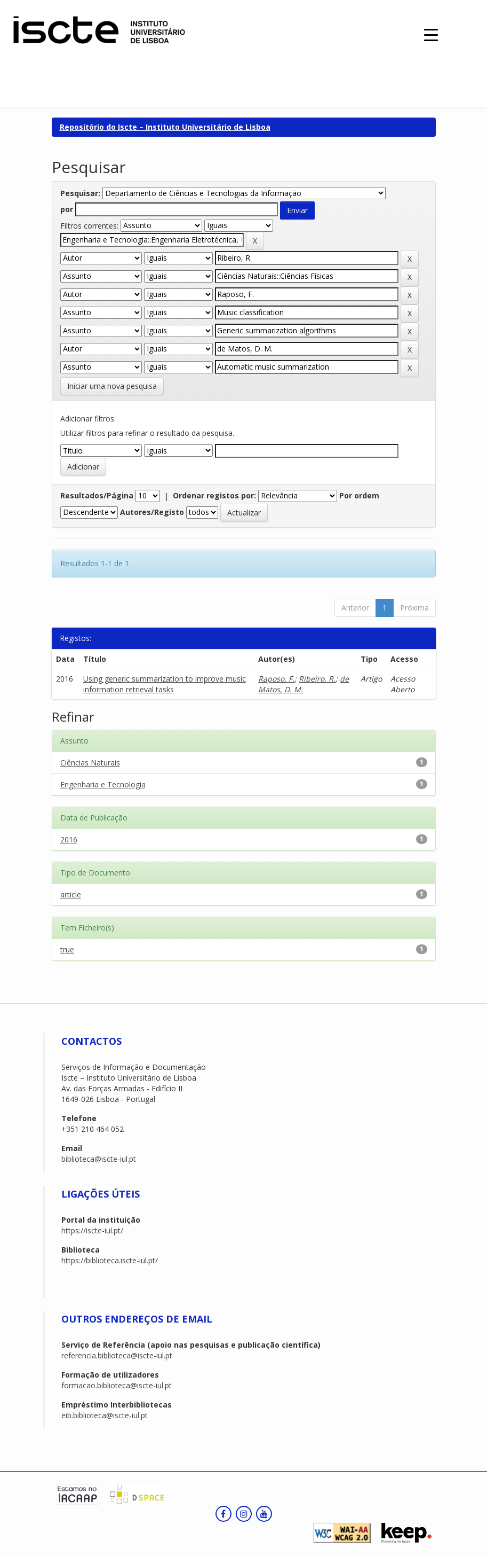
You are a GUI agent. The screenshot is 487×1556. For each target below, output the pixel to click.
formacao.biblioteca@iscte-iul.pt (116, 1385)
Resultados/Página (96, 495)
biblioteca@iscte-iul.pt (98, 1159)
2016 (68, 839)
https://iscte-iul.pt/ (92, 1230)
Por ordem (359, 495)
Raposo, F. (276, 679)
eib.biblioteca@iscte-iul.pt (104, 1415)
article (70, 894)
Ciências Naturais (90, 762)
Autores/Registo (152, 512)
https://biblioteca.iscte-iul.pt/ (109, 1260)
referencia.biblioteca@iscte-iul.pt (116, 1355)
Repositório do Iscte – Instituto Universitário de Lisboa (165, 127)
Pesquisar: (80, 193)
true (67, 949)
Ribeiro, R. (317, 679)
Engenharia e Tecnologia (103, 784)
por (66, 209)
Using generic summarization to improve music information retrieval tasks (164, 684)
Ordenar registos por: (214, 495)
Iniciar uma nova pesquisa (112, 386)
